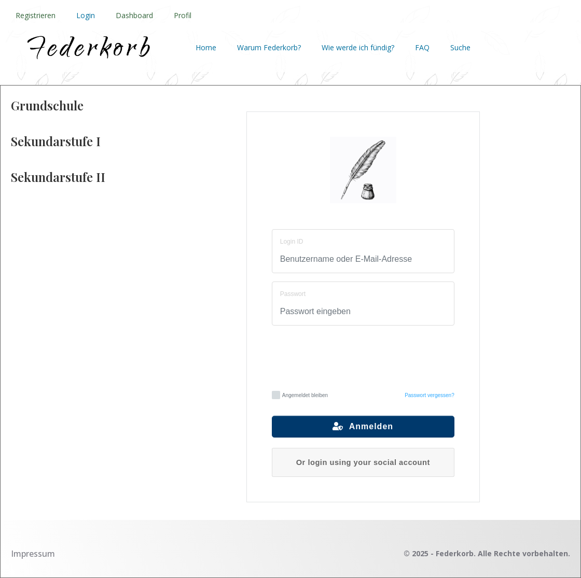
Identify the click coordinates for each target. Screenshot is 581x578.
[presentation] (362, 356)
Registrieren (36, 15)
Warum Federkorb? (269, 47)
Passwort (293, 294)
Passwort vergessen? (429, 395)
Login (85, 15)
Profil (182, 15)
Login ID (291, 241)
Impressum (33, 553)
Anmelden (363, 426)
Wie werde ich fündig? (358, 47)
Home (206, 47)
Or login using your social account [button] (363, 462)
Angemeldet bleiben (300, 395)
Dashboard (134, 15)
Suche (460, 47)
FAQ (422, 47)
